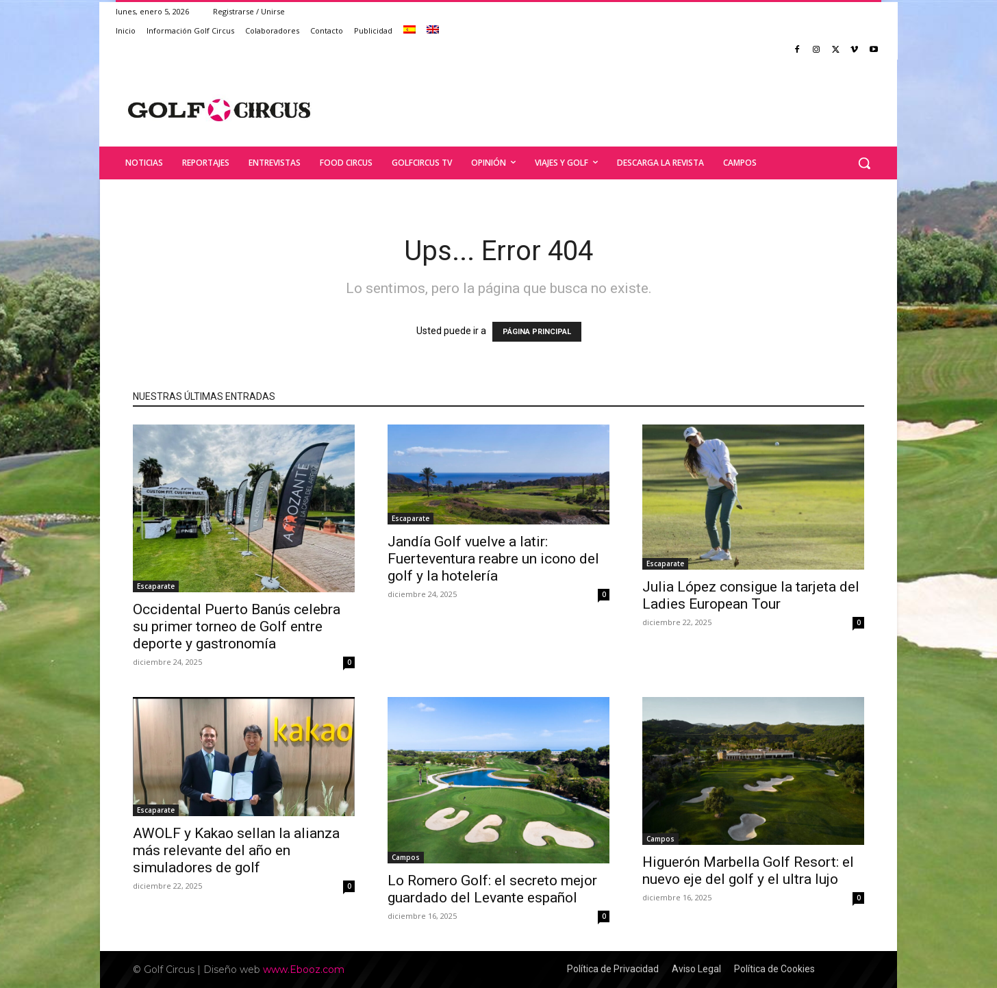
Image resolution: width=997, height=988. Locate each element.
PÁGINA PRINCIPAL (537, 331)
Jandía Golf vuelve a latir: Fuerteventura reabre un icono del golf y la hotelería (493, 558)
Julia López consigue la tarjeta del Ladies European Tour (750, 595)
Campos (406, 857)
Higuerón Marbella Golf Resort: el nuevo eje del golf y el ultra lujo (748, 870)
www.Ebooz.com (303, 969)
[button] (864, 163)
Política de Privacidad (613, 968)
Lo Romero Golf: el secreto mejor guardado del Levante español (492, 889)
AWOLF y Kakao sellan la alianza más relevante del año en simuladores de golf (236, 850)
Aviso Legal (696, 968)
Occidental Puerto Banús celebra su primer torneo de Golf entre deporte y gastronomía (236, 626)
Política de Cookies (774, 968)
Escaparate (156, 586)
